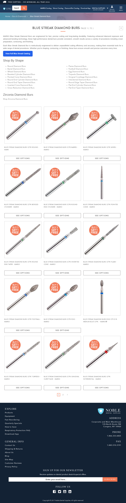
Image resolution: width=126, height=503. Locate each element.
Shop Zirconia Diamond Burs (15, 99)
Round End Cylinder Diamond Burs (23, 79)
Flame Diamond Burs (77, 66)
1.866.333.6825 (114, 436)
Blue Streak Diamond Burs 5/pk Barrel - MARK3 (61, 148)
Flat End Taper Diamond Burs (81, 88)
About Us (9, 452)
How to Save (10, 427)
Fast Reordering (12, 420)
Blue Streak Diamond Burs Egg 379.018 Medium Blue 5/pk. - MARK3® (100, 320)
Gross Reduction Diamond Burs (21, 88)
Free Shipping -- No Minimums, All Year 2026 (26, 2)
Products (9, 412)
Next (67, 394)
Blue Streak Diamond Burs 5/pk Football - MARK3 (22, 320)
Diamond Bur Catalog (72, 8)
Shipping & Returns (14, 449)
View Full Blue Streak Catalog (18, 53)
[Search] (24, 8)
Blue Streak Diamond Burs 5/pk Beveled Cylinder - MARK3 (21, 206)
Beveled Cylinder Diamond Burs (21, 74)
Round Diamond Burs (17, 66)
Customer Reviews (13, 463)
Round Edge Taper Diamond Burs (83, 82)
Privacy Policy (11, 467)
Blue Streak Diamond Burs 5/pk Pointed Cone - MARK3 (100, 206)
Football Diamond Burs (78, 69)
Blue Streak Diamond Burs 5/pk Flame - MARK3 (100, 263)
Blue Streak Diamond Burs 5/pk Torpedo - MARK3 (22, 378)
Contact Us (10, 445)
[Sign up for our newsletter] (63, 479)
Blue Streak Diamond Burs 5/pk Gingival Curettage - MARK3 (61, 378)
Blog (7, 456)
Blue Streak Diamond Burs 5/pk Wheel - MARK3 (100, 148)
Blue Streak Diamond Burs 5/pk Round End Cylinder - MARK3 (60, 206)
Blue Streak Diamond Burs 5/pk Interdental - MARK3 (96, 378)
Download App (86, 8)
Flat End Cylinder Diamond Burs (82, 85)
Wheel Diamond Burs (17, 71)
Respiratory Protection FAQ (17, 430)
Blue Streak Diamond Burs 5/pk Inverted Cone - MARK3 (61, 263)
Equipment (10, 416)
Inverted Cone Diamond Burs (20, 85)
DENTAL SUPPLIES (100, 8)
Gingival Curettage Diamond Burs (83, 77)
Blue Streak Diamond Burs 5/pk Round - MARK (21, 148)
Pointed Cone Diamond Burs (20, 77)
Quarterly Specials (13, 423)
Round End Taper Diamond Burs (21, 82)
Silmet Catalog (58, 8)
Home (7, 16)
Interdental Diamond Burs (80, 79)
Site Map (9, 459)
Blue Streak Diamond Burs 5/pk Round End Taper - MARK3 (21, 263)
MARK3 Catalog (45, 8)
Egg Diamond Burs (77, 71)
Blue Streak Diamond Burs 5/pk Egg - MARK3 (60, 320)
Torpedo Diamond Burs (79, 74)
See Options (23, 158)
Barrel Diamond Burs (16, 69)
